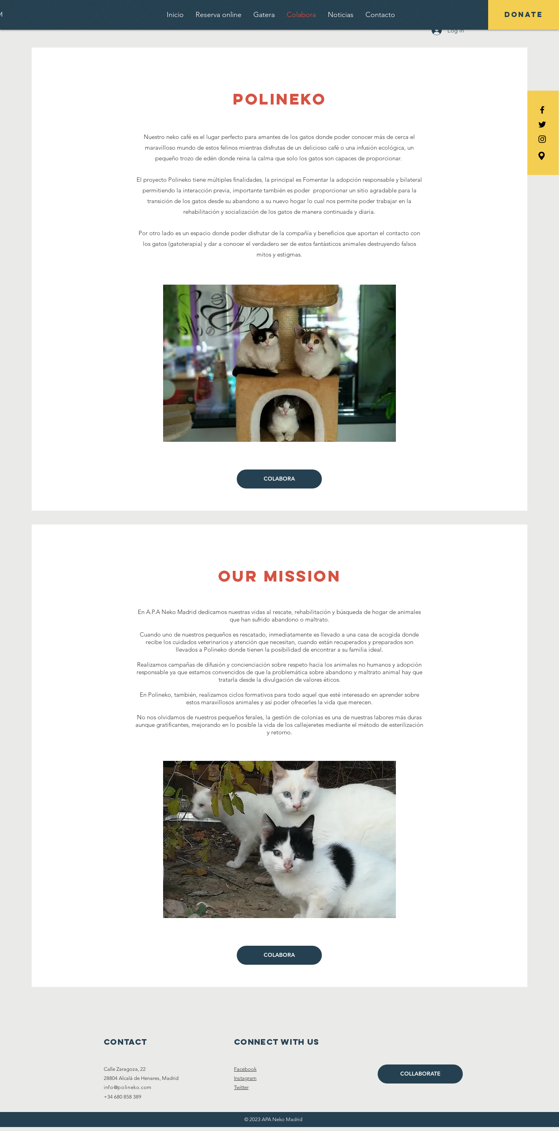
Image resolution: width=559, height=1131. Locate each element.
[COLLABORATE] (420, 1073)
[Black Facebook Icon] (542, 110)
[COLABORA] (279, 479)
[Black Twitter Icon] (542, 124)
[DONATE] (523, 15)
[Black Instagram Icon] (542, 139)
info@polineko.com (128, 1087)
